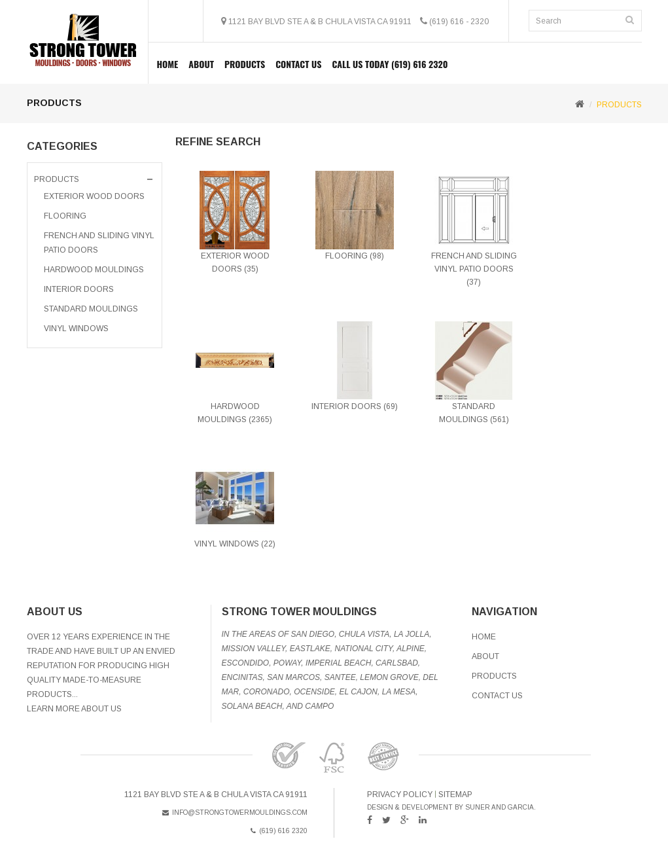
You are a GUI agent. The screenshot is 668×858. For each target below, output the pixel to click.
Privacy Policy (399, 794)
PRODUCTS (244, 64)
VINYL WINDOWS (76, 328)
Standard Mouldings (91, 308)
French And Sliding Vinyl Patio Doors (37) (474, 269)
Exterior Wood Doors (94, 196)
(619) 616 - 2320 (459, 21)
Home (168, 64)
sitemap (455, 794)
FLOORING (65, 216)
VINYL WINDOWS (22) (234, 543)
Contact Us (298, 64)
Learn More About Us (74, 708)
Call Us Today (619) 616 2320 (390, 64)
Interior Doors (79, 289)
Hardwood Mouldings (94, 269)
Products (494, 676)
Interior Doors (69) (354, 406)
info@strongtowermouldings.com (235, 812)
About (201, 64)
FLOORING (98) (354, 255)
